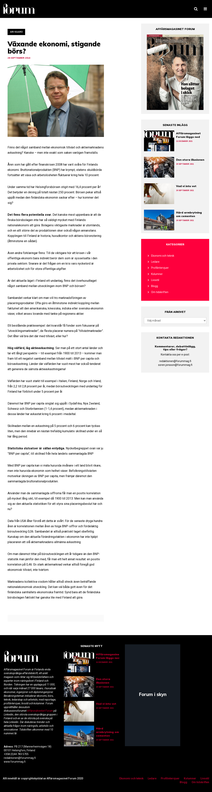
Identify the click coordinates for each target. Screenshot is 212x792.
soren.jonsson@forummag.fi (175, 364)
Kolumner (157, 274)
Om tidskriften (159, 292)
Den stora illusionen (190, 159)
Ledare (155, 261)
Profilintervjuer (160, 267)
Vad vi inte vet (186, 186)
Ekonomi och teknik (162, 255)
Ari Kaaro (16, 31)
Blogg (154, 286)
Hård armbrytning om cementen (189, 214)
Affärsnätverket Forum (40, 710)
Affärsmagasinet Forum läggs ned (188, 135)
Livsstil (155, 280)
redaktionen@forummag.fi (175, 361)
